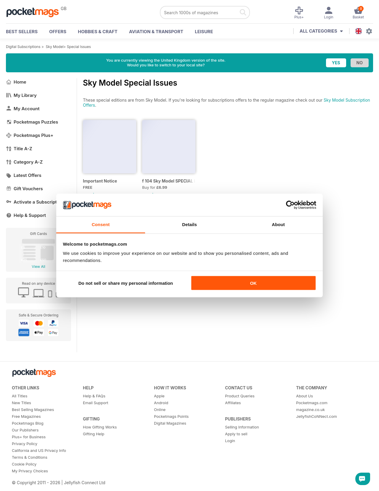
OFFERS (57, 31)
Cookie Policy (24, 464)
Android (161, 402)
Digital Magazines (170, 423)
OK (253, 282)
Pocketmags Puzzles (32, 122)
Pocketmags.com (311, 402)
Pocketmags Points (171, 416)
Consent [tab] (101, 224)
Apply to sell (236, 433)
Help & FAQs (94, 396)
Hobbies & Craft (98, 31)
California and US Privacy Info (39, 450)
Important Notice (100, 180)
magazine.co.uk (310, 409)
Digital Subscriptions (23, 46)
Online (160, 409)
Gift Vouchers (24, 188)
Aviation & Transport (156, 31)
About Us (304, 396)
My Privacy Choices (30, 470)
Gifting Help (93, 433)
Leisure (204, 31)
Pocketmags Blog (28, 423)
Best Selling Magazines (33, 409)
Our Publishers (25, 430)
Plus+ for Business (29, 436)
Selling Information (242, 427)
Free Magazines (26, 416)
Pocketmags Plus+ (29, 135)
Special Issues (79, 46)
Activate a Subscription (34, 202)
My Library (21, 95)
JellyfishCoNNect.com (316, 416)
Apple (159, 396)
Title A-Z (19, 148)
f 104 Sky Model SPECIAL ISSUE (168, 180)
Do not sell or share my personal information (125, 282)
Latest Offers (23, 175)
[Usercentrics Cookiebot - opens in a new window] (290, 204)
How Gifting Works (100, 427)
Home (16, 82)
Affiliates (233, 402)
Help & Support (26, 215)
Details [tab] (189, 224)
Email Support (95, 402)
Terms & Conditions (29, 457)
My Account (23, 108)
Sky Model (55, 46)
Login (230, 440)
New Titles (21, 402)
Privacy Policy (24, 443)
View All (38, 266)
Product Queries (240, 396)
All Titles (19, 396)
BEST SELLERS (22, 31)
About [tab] (278, 224)
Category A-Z (24, 162)
